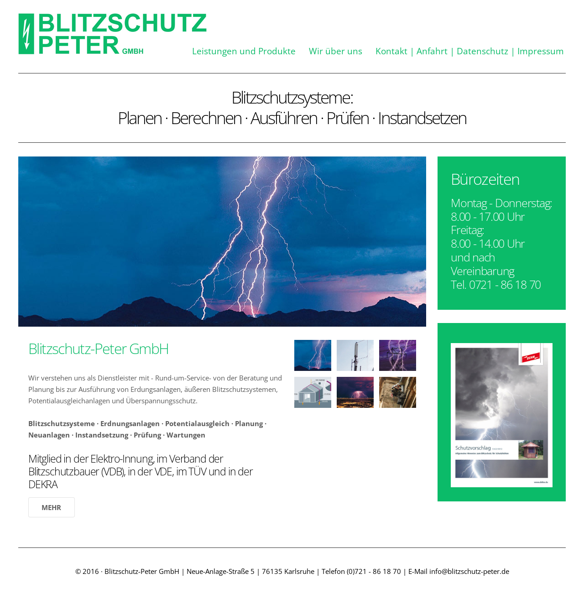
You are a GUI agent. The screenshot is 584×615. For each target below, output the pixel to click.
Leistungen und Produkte (244, 51)
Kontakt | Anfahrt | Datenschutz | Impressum (469, 51)
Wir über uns (335, 51)
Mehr (51, 507)
